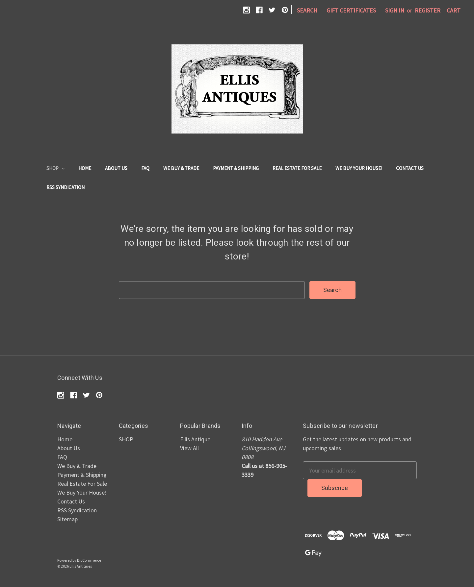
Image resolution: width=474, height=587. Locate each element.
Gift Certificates (351, 10)
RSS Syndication (65, 187)
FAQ (145, 168)
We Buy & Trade (181, 168)
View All (189, 448)
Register (427, 10)
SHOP (55, 168)
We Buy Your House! (358, 168)
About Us (116, 168)
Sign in (394, 10)
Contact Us (410, 168)
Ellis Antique (195, 439)
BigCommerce (89, 560)
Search (307, 10)
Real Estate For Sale (297, 168)
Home (84, 168)
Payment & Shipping (236, 168)
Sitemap (67, 519)
